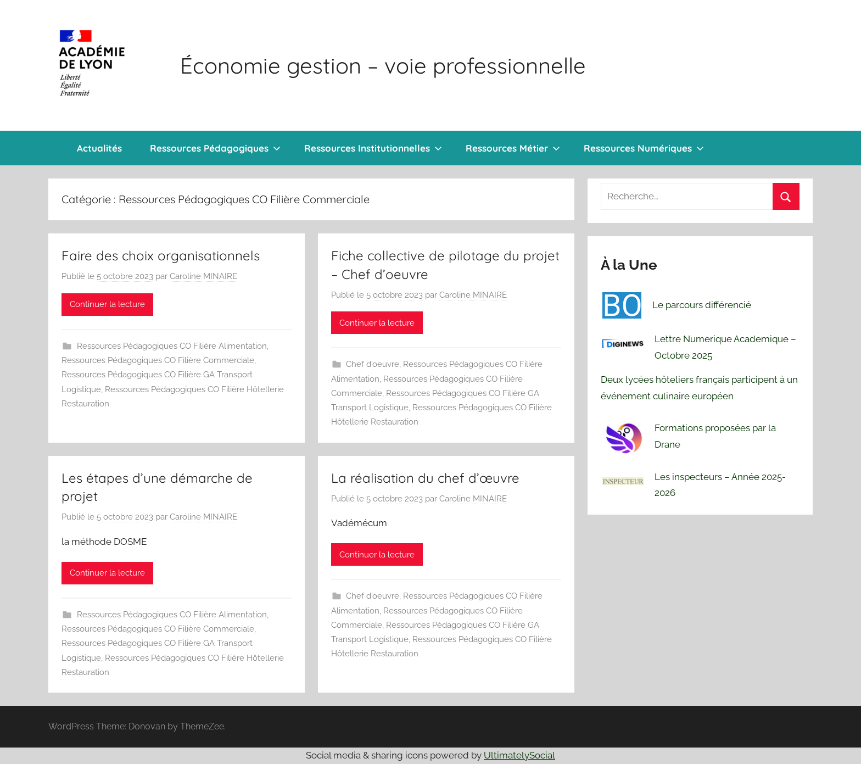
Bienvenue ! (49, 148)
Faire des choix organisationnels (161, 255)
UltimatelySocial (519, 755)
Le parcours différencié (701, 304)
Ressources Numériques (644, 148)
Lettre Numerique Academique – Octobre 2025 (725, 347)
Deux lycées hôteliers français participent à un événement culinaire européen (699, 387)
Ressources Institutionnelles (373, 148)
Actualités (99, 148)
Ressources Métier (513, 148)
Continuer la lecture (107, 304)
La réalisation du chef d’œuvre (425, 478)
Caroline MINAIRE (203, 276)
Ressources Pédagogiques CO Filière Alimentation (172, 346)
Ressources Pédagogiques (215, 148)
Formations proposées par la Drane (715, 436)
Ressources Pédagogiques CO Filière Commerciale (158, 360)
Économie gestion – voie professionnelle (383, 65)
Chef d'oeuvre (372, 364)
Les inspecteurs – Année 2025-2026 (720, 485)
